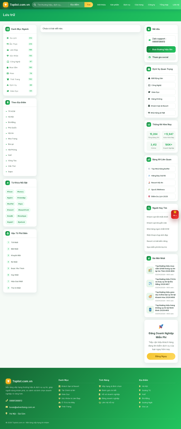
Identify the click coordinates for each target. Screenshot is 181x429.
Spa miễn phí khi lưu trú (157, 247)
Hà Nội (10, 116)
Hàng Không (155, 99)
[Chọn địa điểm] (76, 4)
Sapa (9, 171)
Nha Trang (11, 138)
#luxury (20, 192)
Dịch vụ (127, 5)
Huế (9, 155)
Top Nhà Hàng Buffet (158, 169)
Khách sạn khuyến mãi (157, 223)
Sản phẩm (114, 5)
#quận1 (10, 222)
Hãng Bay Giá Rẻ (157, 176)
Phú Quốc (11, 127)
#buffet (10, 204)
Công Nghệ (154, 85)
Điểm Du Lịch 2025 (158, 196)
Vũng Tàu (11, 160)
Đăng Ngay (161, 356)
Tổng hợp (164, 5)
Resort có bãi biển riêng (157, 241)
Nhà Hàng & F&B (156, 113)
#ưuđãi (10, 216)
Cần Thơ (11, 166)
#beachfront (23, 210)
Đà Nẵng (11, 122)
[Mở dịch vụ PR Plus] (175, 214)
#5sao (10, 192)
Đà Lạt (10, 144)
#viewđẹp (21, 198)
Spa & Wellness (156, 189)
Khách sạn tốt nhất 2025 (157, 217)
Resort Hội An (155, 182)
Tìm (88, 5)
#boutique (22, 216)
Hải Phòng (11, 149)
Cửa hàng (139, 5)
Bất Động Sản (155, 78)
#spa (20, 204)
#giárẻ (10, 198)
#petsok (21, 222)
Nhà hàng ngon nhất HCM (158, 229)
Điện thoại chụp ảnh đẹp (157, 235)
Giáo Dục (154, 92)
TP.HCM (10, 111)
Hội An (10, 133)
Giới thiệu (101, 5)
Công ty (151, 5)
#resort (10, 210)
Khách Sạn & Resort (158, 106)
